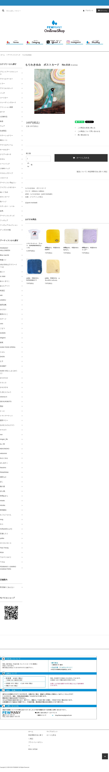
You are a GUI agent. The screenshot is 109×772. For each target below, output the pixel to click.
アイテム (102, 10)
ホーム (3, 55)
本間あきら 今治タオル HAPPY (53, 249)
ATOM (35, 749)
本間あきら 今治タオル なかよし (71, 249)
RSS (30, 749)
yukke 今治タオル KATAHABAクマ (33, 279)
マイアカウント (52, 731)
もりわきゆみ (27, 55)
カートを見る (51, 735)
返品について (81, 171)
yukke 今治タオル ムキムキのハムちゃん (52, 279)
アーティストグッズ (14, 55)
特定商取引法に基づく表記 (97, 171)
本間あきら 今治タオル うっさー (90, 249)
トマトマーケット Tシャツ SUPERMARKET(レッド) (34, 245)
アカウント (89, 10)
